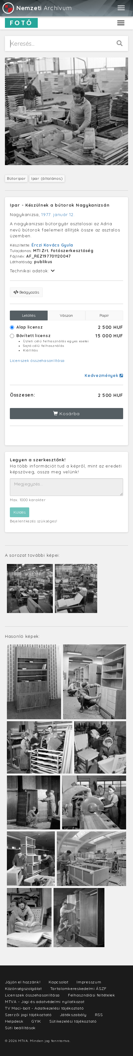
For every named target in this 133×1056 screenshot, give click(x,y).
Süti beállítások (20, 1027)
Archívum (37, 8)
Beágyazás (26, 292)
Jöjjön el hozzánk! (23, 981)
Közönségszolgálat (23, 988)
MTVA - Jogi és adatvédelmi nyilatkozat (45, 1001)
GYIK (36, 1021)
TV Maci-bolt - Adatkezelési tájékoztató (44, 1008)
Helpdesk (14, 1021)
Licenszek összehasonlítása (37, 360)
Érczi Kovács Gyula (52, 245)
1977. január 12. (58, 214)
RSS (99, 1014)
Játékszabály (73, 1014)
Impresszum (89, 981)
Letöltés (28, 315)
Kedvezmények (104, 375)
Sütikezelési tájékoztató (73, 1021)
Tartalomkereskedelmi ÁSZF (78, 988)
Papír (104, 315)
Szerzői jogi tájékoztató (28, 1014)
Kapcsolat (58, 981)
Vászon (66, 315)
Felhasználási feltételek (91, 995)
